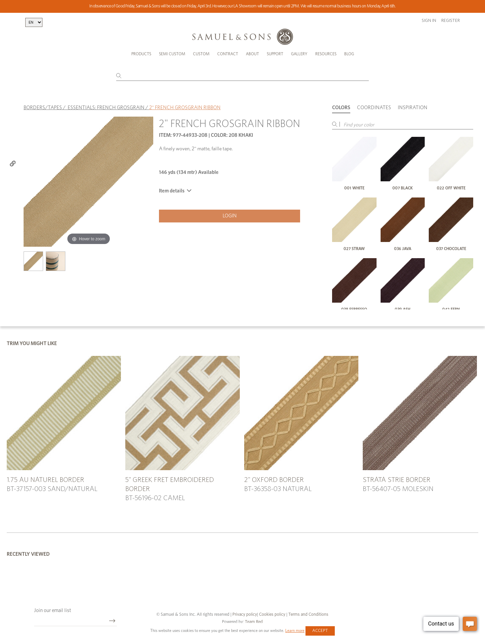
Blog (349, 54)
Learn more (294, 631)
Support (275, 54)
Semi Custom (172, 54)
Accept (320, 631)
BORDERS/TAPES (43, 107)
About (252, 54)
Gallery (299, 54)
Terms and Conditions (307, 614)
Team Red (254, 622)
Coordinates (374, 107)
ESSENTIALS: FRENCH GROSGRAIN (106, 107)
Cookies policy (272, 614)
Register (450, 21)
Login (230, 215)
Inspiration (412, 107)
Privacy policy (244, 614)
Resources (325, 54)
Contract (227, 54)
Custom (201, 54)
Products (141, 54)
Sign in (429, 21)
